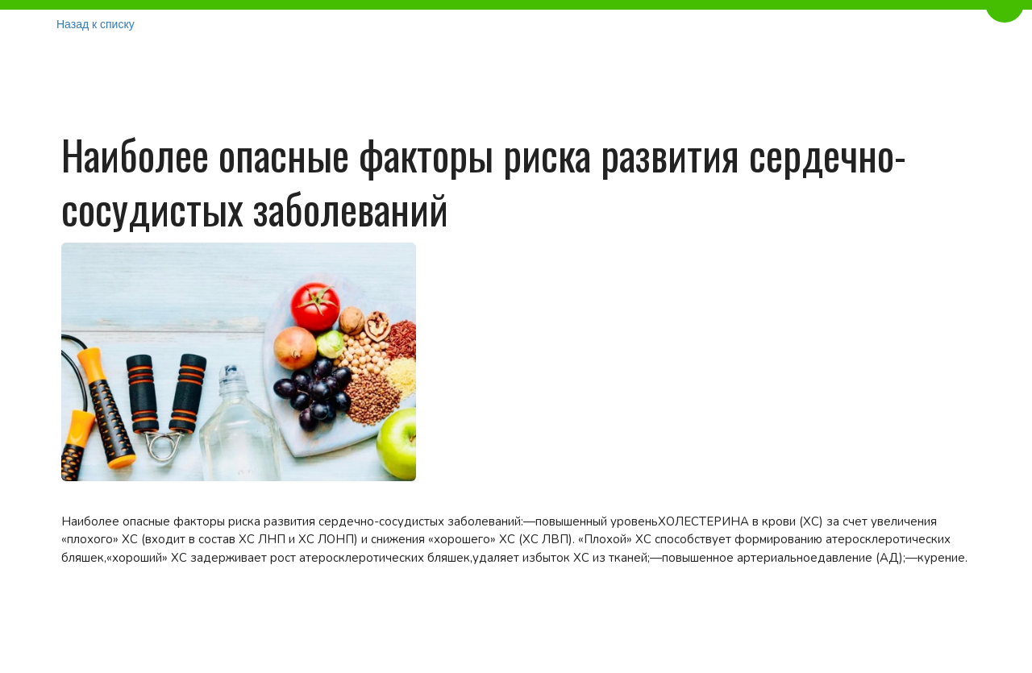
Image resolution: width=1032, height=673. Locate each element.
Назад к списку (95, 24)
